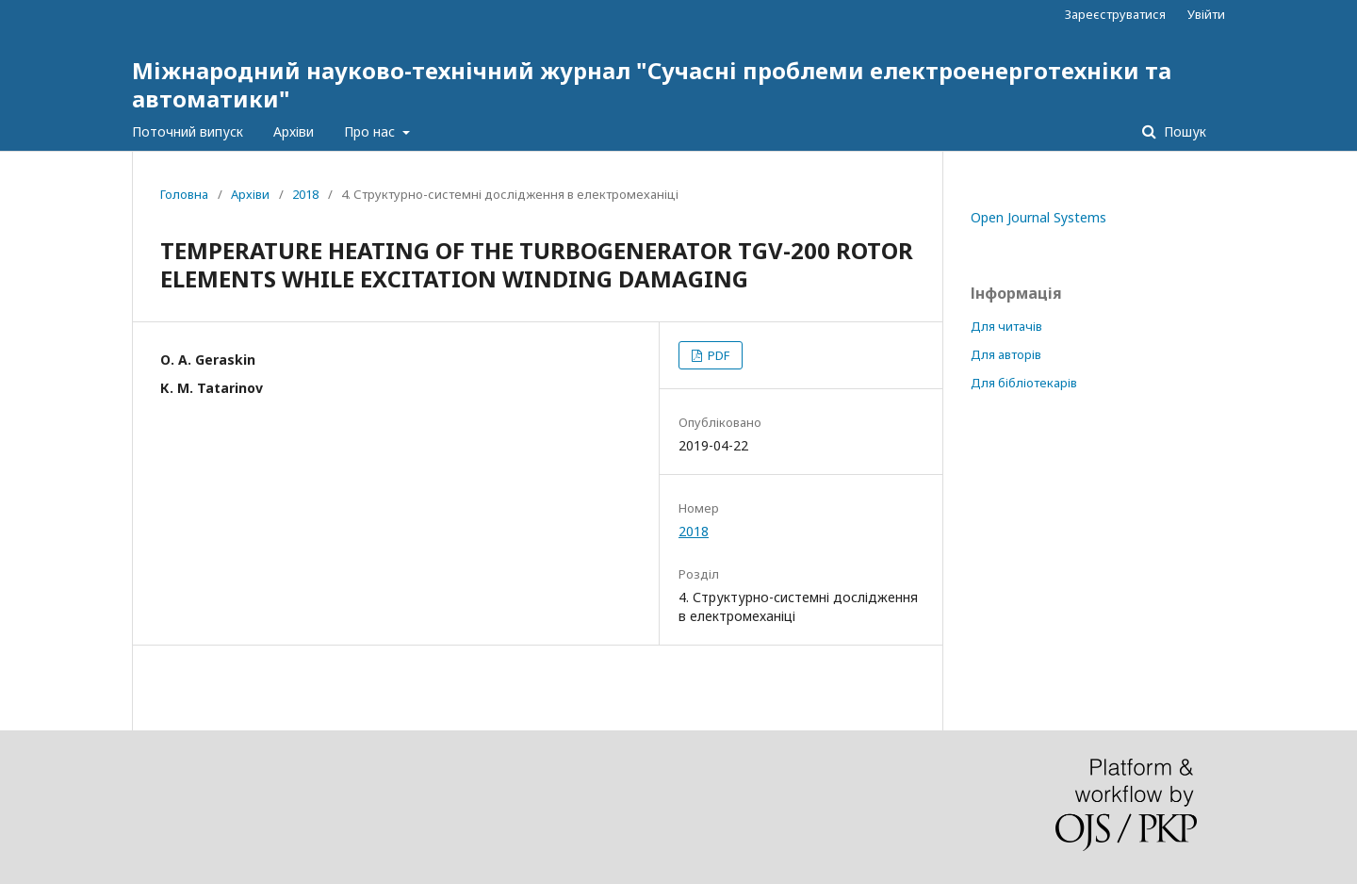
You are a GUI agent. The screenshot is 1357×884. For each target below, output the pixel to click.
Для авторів (1006, 354)
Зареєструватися (1115, 14)
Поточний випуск (187, 131)
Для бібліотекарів (1024, 382)
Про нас (371, 131)
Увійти (1206, 14)
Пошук (1183, 131)
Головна (184, 194)
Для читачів (1006, 326)
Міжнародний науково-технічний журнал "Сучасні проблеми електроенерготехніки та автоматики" (651, 84)
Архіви (293, 131)
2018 (305, 194)
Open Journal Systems (1038, 217)
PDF (717, 355)
